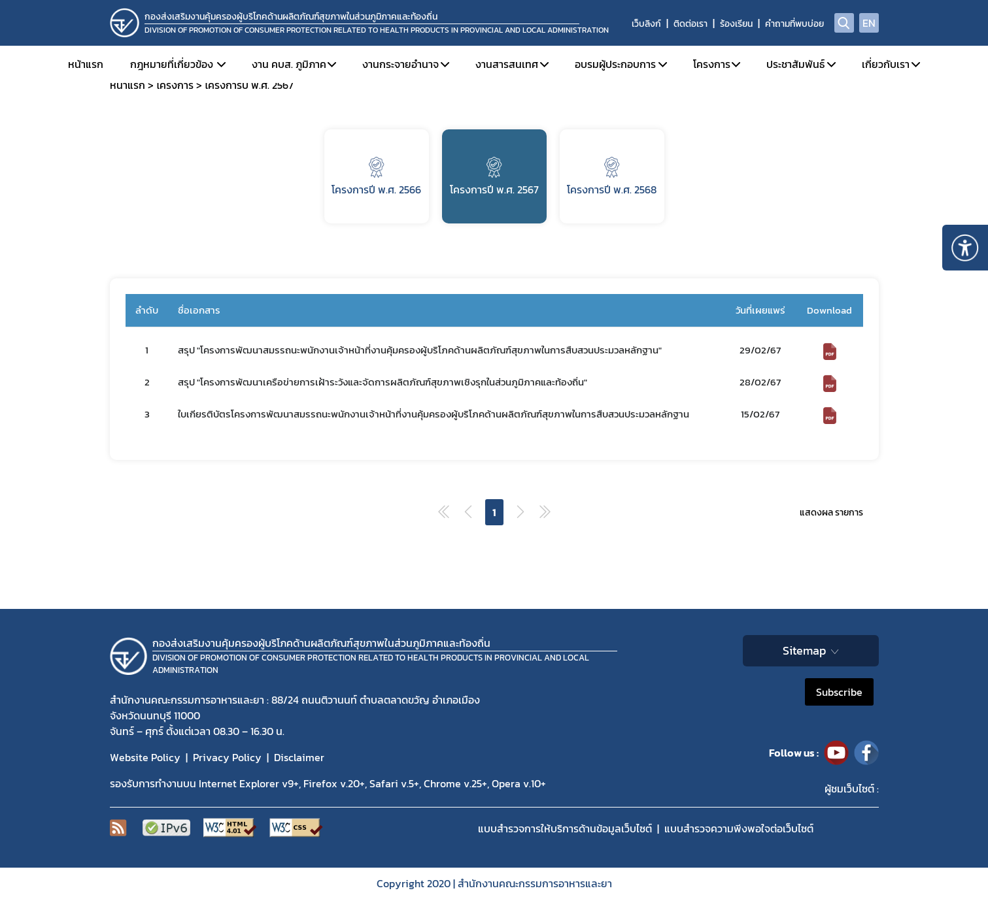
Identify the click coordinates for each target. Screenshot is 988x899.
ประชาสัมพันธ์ (795, 64)
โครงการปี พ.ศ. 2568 (611, 177)
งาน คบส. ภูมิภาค (289, 64)
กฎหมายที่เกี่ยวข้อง (171, 64)
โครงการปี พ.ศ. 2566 (376, 177)
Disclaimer (299, 757)
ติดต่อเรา (690, 24)
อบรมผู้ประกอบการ (615, 64)
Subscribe (839, 692)
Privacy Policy (227, 757)
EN (869, 23)
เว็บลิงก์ (646, 24)
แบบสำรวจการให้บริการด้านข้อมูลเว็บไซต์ (565, 828)
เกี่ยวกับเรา (886, 64)
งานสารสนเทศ (506, 64)
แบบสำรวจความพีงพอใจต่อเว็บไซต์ (738, 828)
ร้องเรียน (736, 24)
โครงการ (711, 64)
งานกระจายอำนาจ (400, 64)
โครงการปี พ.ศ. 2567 (494, 177)
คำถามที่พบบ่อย (794, 24)
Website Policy (145, 757)
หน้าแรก (85, 64)
